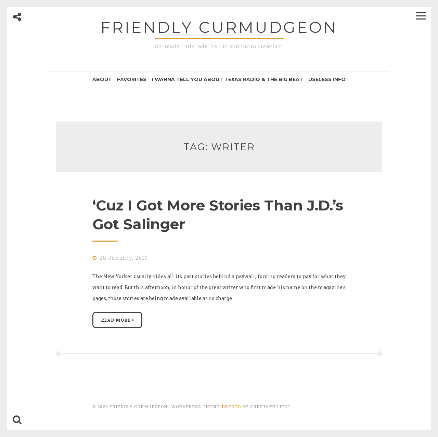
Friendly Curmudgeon (219, 27)
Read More (115, 320)
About (102, 79)
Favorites (131, 79)
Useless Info (327, 79)
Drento (231, 406)
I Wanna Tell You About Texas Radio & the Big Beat (227, 79)
